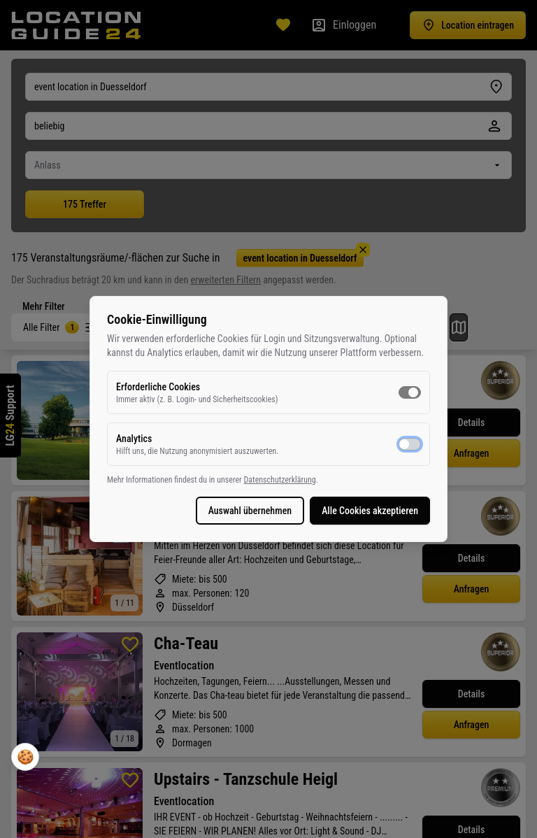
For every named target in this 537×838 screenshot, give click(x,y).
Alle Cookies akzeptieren (370, 510)
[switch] (410, 392)
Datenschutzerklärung (279, 480)
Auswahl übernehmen (250, 510)
